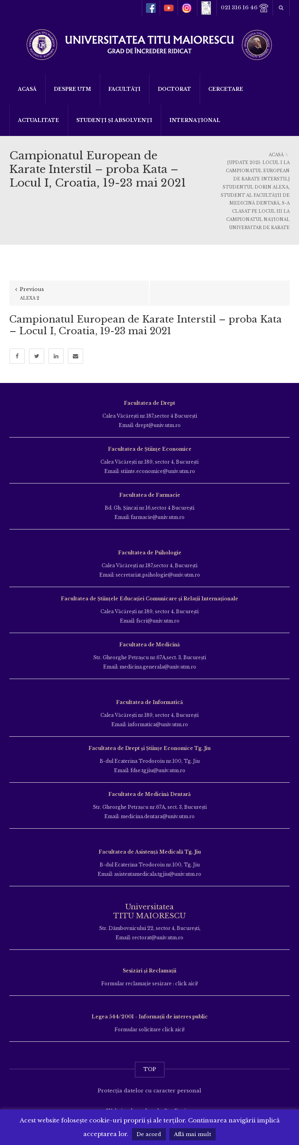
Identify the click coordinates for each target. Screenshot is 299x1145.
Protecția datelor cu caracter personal (149, 1090)
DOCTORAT (174, 89)
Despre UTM (72, 89)
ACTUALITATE (38, 120)
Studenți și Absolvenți (114, 120)
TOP (149, 1069)
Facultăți (124, 89)
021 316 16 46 (245, 8)
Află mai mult (192, 1134)
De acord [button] (149, 1134)
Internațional (194, 120)
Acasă (27, 89)
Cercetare (225, 89)
